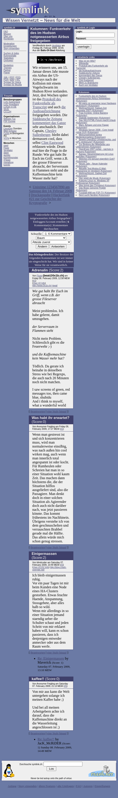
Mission (7, 34)
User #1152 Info (41, 567)
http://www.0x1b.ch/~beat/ (45, 285)
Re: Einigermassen (51, 658)
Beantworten (38, 411)
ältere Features (47, 786)
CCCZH (7, 111)
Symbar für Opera (12, 82)
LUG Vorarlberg (11, 104)
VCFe (6, 138)
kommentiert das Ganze (49, 123)
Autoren (88, 786)
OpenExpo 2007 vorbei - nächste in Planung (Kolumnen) (94, 150)
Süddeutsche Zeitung (47, 119)
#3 (62, 565)
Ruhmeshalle (10, 55)
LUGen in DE (10, 107)
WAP (12, 80)
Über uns (8, 36)
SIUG (6, 109)
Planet (7, 72)
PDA (6, 80)
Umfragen (8, 60)
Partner (7, 70)
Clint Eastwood (52, 142)
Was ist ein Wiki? (87, 61)
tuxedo (7, 165)
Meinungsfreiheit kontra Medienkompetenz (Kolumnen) (91, 136)
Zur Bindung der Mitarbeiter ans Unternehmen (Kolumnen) (93, 145)
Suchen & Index (11, 53)
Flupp (6, 148)
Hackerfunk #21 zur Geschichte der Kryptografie (49, 199)
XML (6, 77)
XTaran (7, 160)
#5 (65, 686)
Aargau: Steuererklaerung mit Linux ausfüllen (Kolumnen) (94, 155)
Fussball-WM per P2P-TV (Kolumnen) (97, 192)
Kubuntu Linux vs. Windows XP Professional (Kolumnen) (92, 181)
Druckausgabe (41, 195)
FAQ (6, 31)
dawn (6, 153)
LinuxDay (8, 128)
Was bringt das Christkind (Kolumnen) (97, 185)
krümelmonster (11, 157)
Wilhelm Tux (9, 119)
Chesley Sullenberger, (44, 133)
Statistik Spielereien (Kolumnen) (94, 118)
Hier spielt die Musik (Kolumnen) (95, 178)
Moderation (9, 43)
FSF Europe (9, 121)
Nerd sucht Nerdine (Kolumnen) (94, 195)
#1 (34, 281)
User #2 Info (39, 283)
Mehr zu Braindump (88, 82)
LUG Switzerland (12, 102)
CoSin (6, 133)
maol (6, 145)
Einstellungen (10, 46)
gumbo (7, 155)
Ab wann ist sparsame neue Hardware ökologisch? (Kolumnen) (96, 104)
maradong (8, 162)
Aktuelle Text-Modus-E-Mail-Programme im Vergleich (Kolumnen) (94, 169)
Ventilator (8, 150)
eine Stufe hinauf (57, 411)
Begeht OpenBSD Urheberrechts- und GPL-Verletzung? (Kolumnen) (96, 140)
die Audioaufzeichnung (49, 109)
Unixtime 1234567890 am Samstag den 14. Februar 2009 (50, 189)
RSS (18, 77)
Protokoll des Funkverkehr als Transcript (47, 103)
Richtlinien (9, 39)
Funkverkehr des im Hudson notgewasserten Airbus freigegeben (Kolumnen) (93, 98)
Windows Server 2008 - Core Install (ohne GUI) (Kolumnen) (94, 131)
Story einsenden (11, 48)
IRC (18, 80)
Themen (8, 68)
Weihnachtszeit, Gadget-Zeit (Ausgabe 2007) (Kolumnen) (91, 109)
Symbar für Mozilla (13, 84)
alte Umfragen (65, 786)
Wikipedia (83, 63)
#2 (62, 429)
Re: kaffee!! (46, 739)
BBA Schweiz (10, 131)
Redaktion (8, 65)
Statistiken (9, 58)
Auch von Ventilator (88, 85)
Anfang (12, 786)
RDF (12, 77)
